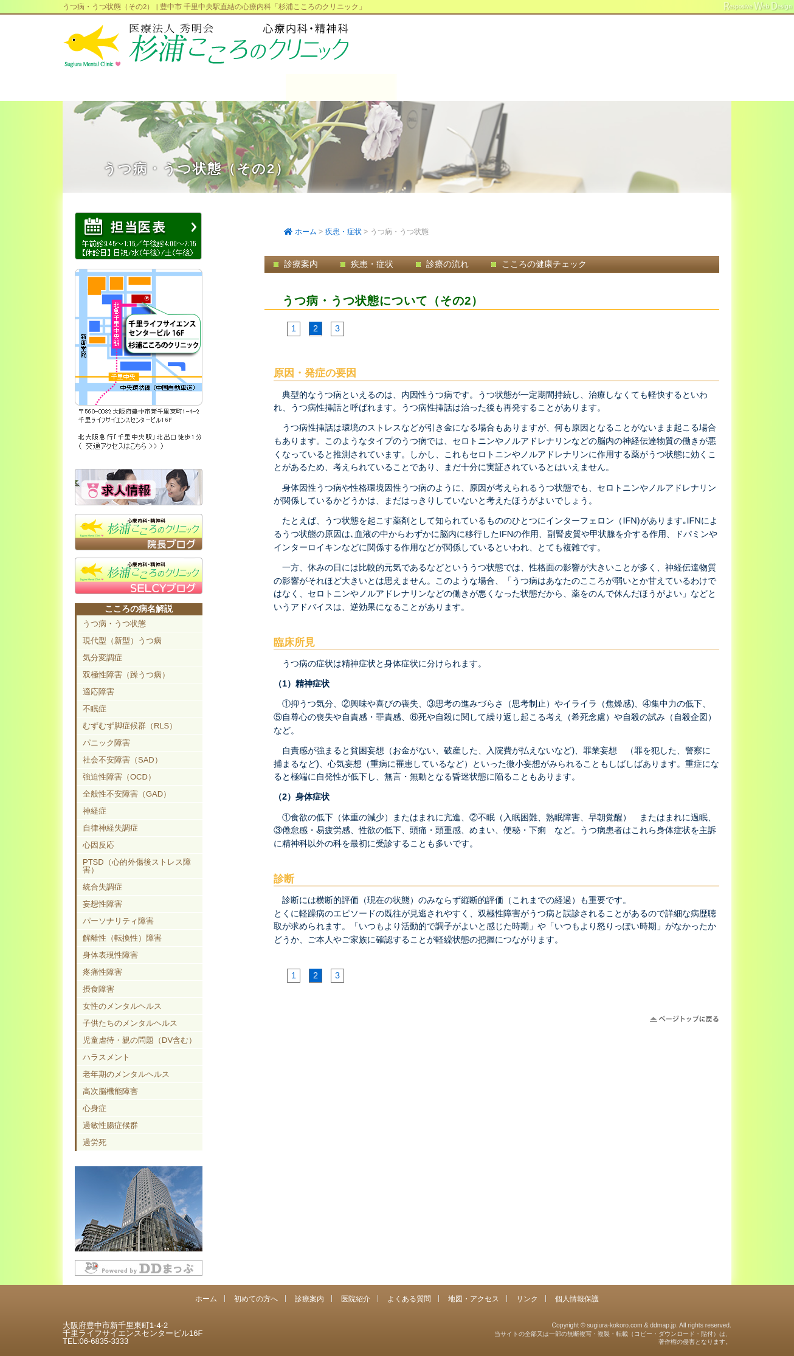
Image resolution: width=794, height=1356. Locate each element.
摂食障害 (98, 989)
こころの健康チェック (544, 264)
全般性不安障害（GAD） (127, 793)
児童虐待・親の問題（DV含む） (139, 1040)
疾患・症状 (343, 231)
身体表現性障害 (110, 955)
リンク (527, 1298)
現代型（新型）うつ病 (122, 640)
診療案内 (341, 87)
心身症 (94, 1108)
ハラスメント (106, 1057)
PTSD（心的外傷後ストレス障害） (137, 865)
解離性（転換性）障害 (122, 938)
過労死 (94, 1142)
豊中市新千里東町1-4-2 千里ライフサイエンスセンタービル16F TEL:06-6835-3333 (660, 60)
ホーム (118, 87)
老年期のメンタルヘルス (126, 1074)
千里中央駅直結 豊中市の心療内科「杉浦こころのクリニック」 (205, 45)
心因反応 (98, 844)
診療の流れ (447, 264)
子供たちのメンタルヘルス (130, 1023)
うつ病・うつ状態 (114, 623)
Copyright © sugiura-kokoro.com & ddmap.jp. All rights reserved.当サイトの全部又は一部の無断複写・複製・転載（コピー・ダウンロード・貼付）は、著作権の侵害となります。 (612, 1333)
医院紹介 (452, 87)
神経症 (94, 810)
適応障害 (98, 691)
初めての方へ (229, 87)
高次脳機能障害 (110, 1091)
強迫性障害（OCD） (119, 776)
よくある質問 (564, 87)
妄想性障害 (102, 903)
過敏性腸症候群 (110, 1125)
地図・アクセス (675, 87)
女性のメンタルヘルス (122, 1006)
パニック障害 (106, 742)
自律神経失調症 (110, 827)
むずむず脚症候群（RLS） (130, 725)
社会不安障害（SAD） (122, 759)
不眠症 (94, 708)
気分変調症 (102, 657)
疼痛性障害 (102, 972)
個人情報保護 (577, 1298)
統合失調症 (102, 886)
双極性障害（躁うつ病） (126, 674)
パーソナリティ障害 (118, 920)
